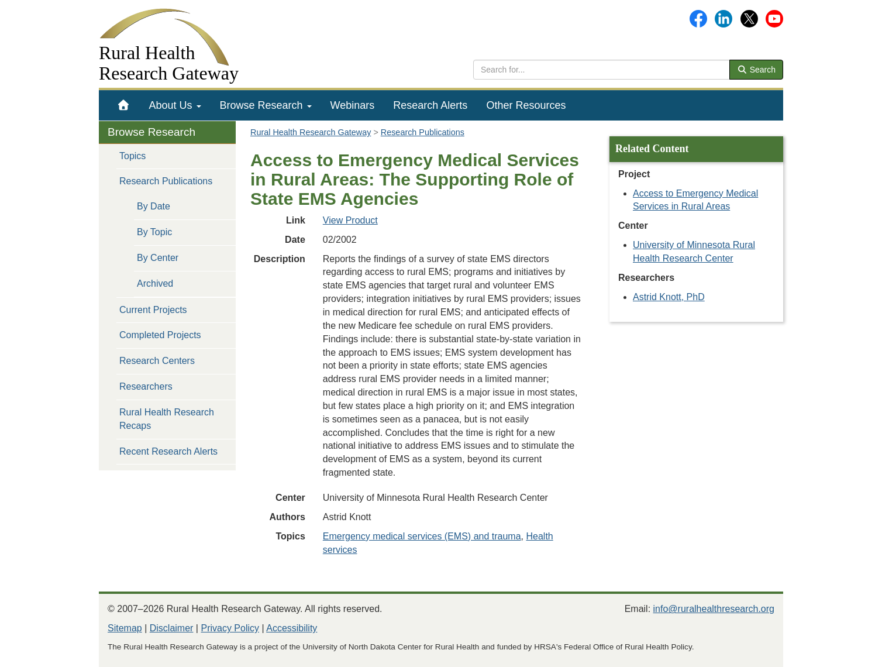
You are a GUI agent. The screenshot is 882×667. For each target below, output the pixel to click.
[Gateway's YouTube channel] (774, 18)
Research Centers (157, 361)
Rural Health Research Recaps (166, 419)
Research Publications (165, 181)
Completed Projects (160, 335)
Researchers (146, 386)
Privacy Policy (230, 628)
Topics (132, 156)
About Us (175, 105)
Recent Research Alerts (168, 451)
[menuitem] (124, 105)
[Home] (124, 105)
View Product (350, 220)
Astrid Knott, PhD (669, 297)
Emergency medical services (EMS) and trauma (422, 536)
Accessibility (291, 628)
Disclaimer (172, 628)
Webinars (352, 105)
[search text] (601, 70)
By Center (157, 258)
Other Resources (526, 105)
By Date (153, 206)
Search (756, 69)
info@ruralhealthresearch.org (713, 609)
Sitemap (125, 628)
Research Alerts (430, 105)
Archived (155, 283)
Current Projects (153, 310)
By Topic (154, 232)
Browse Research (266, 105)
